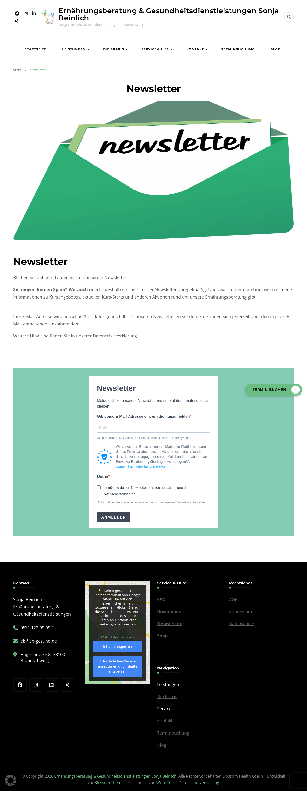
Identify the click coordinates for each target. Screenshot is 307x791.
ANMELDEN (113, 517)
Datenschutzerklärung (115, 336)
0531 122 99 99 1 (37, 628)
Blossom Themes (109, 782)
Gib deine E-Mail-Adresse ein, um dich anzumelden (143, 416)
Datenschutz (241, 623)
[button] (10, 780)
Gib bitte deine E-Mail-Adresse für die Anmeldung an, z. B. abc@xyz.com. (144, 438)
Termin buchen (269, 389)
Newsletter (169, 623)
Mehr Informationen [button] (117, 637)
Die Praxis (113, 49)
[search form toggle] (289, 17)
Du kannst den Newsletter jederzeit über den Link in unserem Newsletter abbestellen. (151, 502)
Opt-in (102, 476)
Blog (276, 49)
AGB (233, 599)
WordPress (166, 782)
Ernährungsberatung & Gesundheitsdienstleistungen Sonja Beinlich (168, 14)
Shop (162, 635)
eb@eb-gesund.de (38, 641)
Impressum (240, 611)
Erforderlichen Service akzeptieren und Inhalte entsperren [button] (117, 666)
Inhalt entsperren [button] (117, 646)
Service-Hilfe (155, 49)
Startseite (35, 49)
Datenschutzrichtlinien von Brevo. (141, 467)
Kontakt (195, 49)
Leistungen (74, 49)
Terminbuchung (238, 49)
